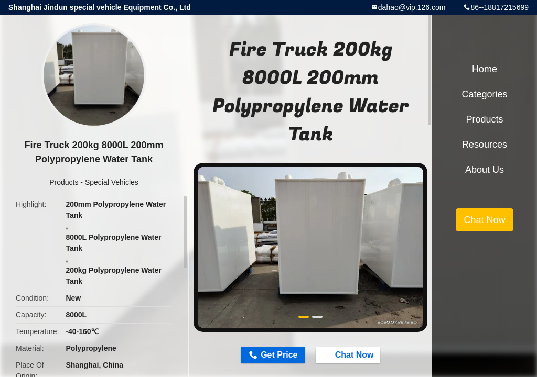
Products (63, 182)
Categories (484, 94)
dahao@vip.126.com (412, 7)
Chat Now (349, 354)
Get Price (279, 354)
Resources (484, 144)
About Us (484, 169)
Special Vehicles (111, 182)
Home (484, 69)
